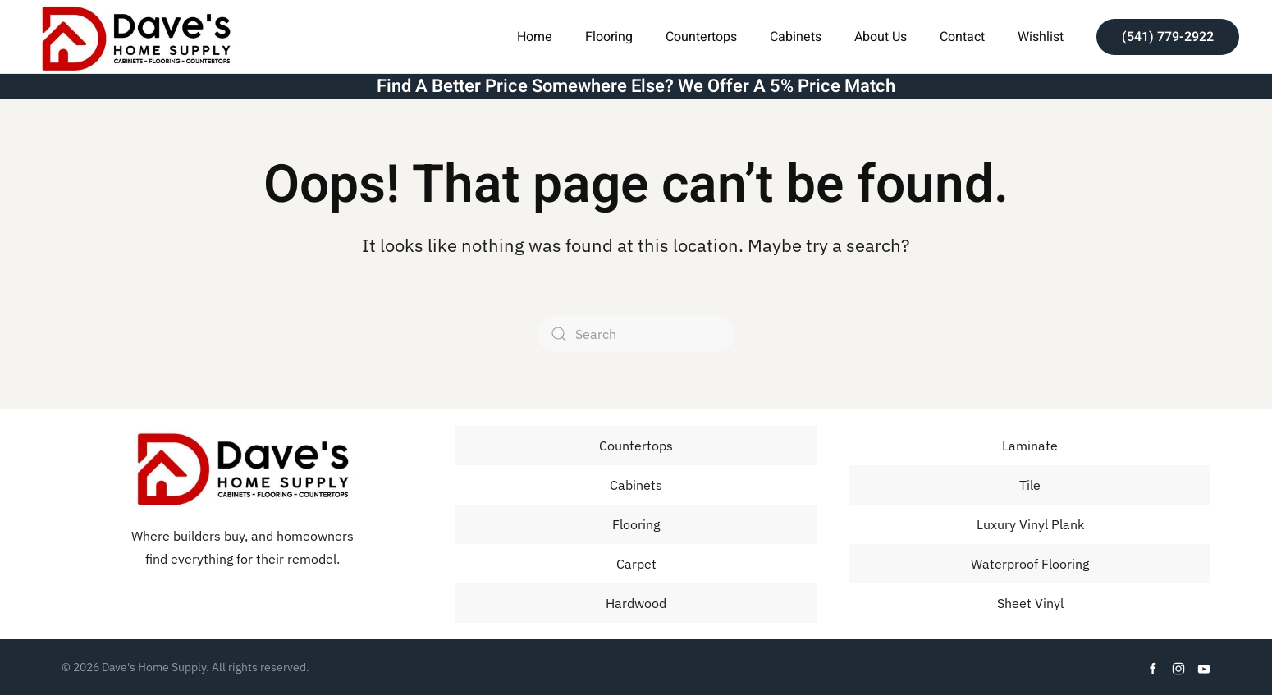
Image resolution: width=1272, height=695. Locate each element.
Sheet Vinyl (1030, 603)
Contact (962, 37)
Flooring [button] (609, 37)
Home (534, 37)
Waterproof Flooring (1030, 564)
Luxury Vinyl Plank (1030, 524)
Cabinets (795, 37)
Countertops (701, 37)
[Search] (636, 334)
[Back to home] (135, 36)
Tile (1030, 485)
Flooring (636, 524)
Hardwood (636, 603)
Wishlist (1041, 37)
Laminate (1030, 445)
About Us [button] (880, 37)
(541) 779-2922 (1168, 37)
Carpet (636, 564)
